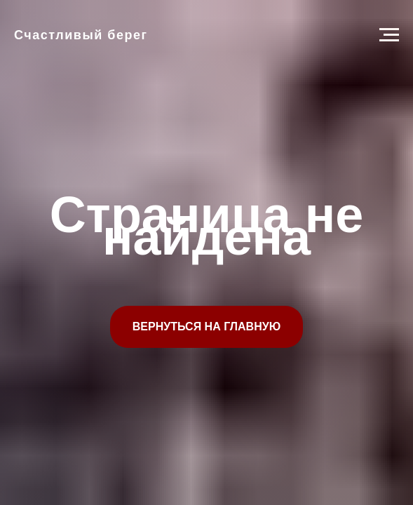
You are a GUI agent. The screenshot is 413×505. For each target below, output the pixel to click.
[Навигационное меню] (389, 35)
